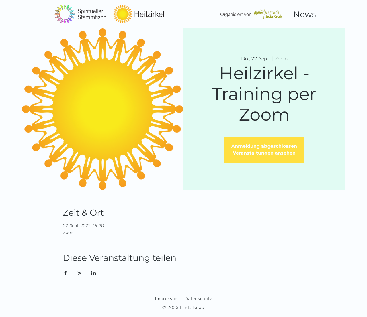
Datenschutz (198, 298)
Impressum (167, 298)
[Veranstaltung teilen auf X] (79, 273)
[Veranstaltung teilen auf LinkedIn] (93, 273)
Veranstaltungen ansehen (264, 153)
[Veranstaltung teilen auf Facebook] (65, 273)
